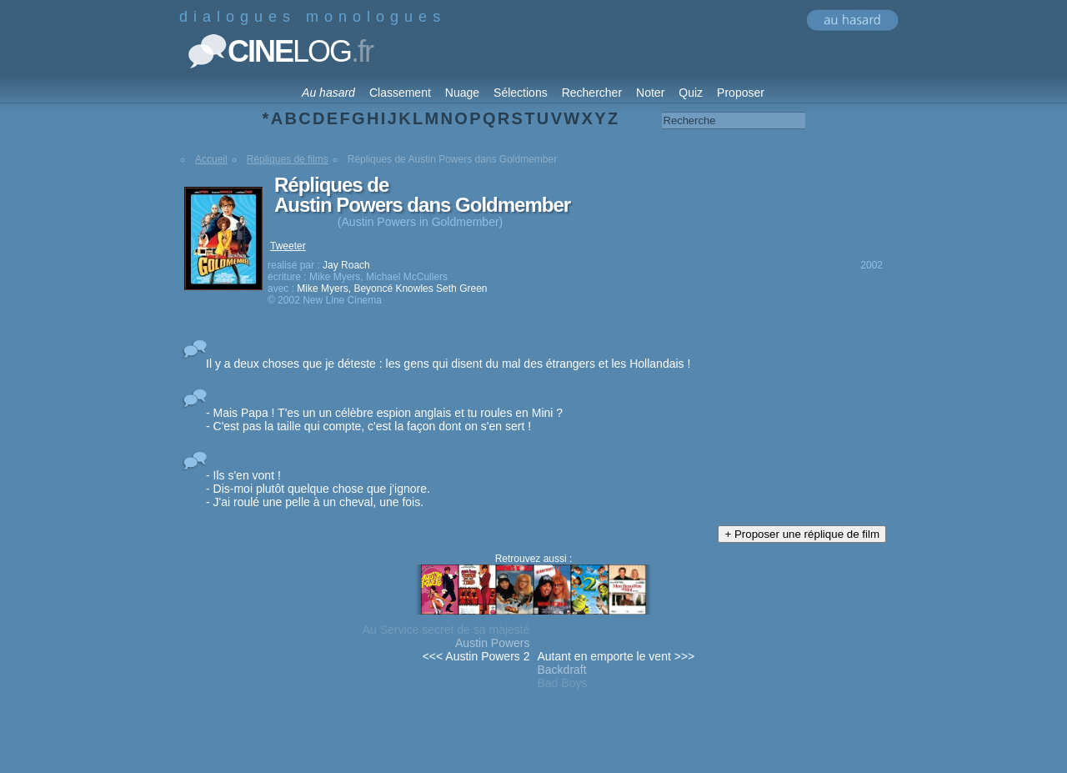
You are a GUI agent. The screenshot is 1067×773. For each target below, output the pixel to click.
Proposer (740, 92)
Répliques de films (287, 159)
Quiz (691, 92)
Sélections (520, 92)
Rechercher (592, 92)
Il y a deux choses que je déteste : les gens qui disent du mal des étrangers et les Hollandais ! (448, 363)
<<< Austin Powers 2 (476, 656)
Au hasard (328, 92)
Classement (400, 92)
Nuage (462, 92)
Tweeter (288, 246)
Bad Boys (563, 683)
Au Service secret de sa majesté (446, 629)
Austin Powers (492, 643)
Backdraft (562, 669)
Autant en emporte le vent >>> (616, 656)
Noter (650, 92)
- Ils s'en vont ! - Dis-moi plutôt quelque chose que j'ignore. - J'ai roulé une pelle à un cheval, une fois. (318, 489)
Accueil (211, 159)
